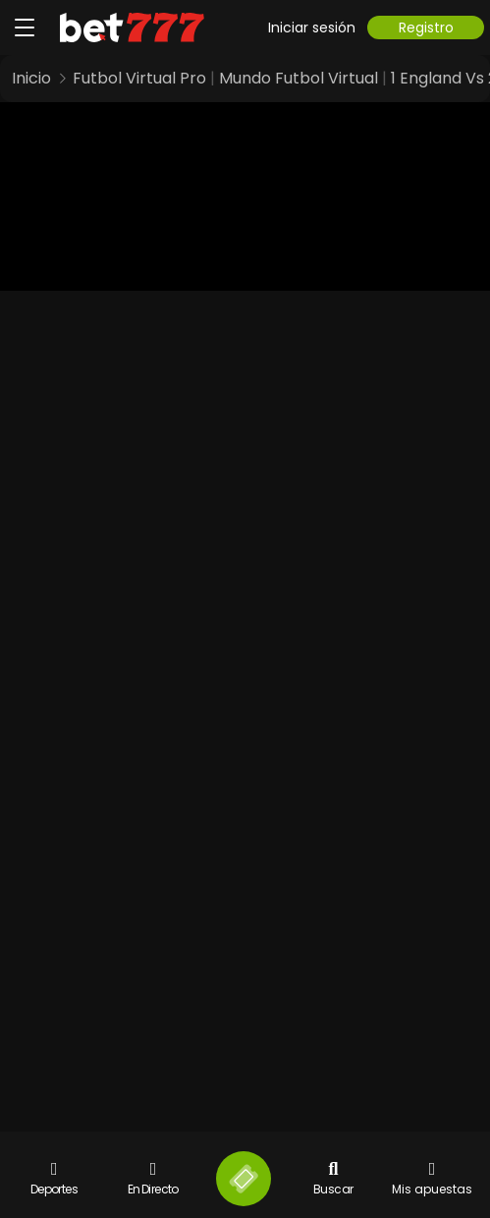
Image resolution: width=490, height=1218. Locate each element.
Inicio (31, 78)
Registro (426, 27)
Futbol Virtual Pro (139, 78)
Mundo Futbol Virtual (298, 78)
